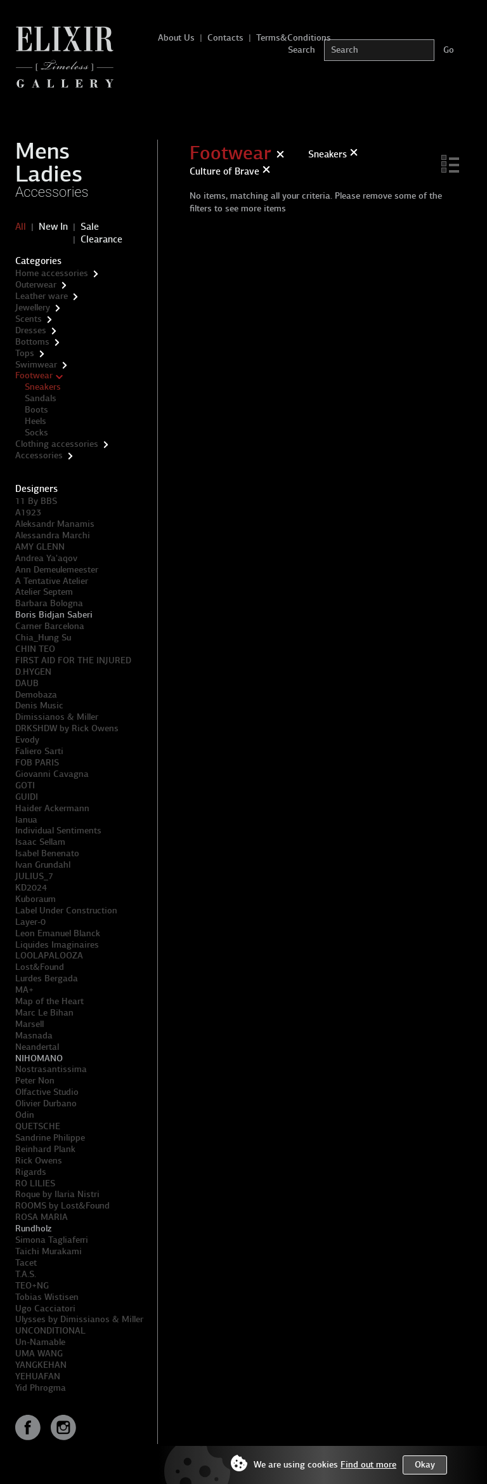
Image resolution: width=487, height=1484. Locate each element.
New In (53, 226)
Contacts (225, 37)
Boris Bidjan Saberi (54, 614)
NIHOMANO (39, 1058)
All (20, 226)
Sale (90, 226)
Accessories (52, 192)
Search (301, 49)
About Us (176, 37)
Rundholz (33, 1228)
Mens (42, 151)
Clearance (101, 239)
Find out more (368, 1464)
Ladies (48, 174)
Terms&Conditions (293, 37)
